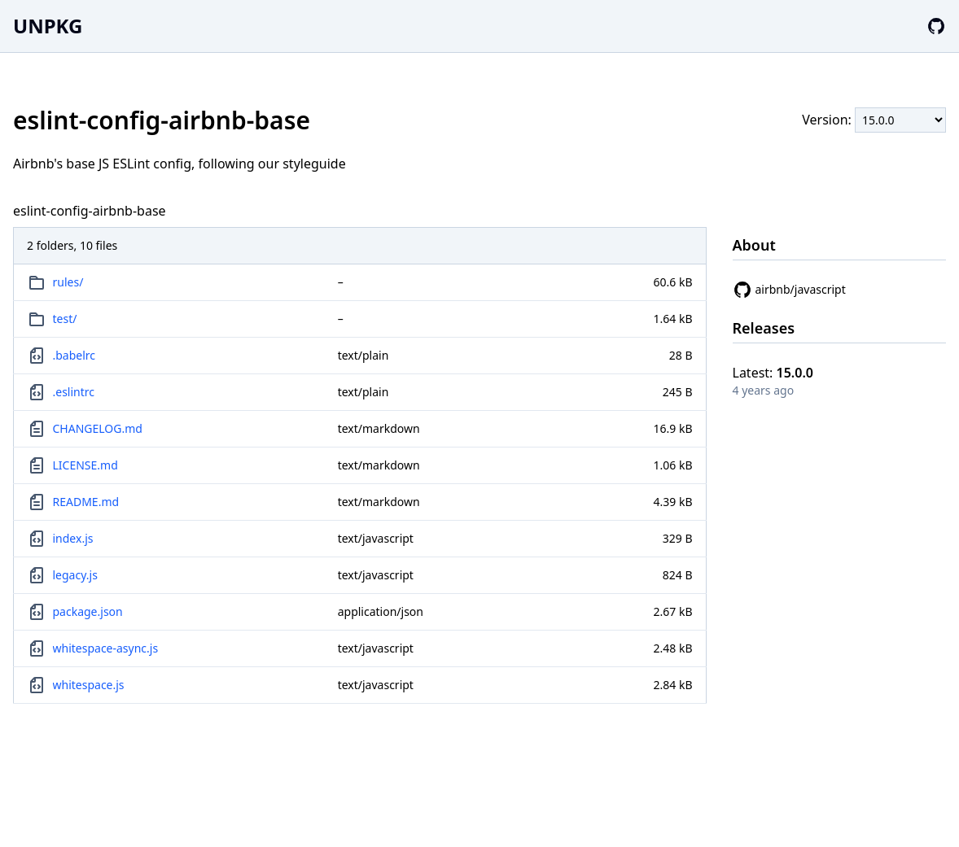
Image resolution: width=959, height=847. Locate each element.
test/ (65, 318)
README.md (86, 501)
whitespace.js (89, 684)
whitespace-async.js (106, 648)
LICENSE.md (85, 465)
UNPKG (47, 25)
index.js (73, 538)
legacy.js (75, 575)
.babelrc (74, 355)
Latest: (773, 373)
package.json (88, 611)
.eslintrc (74, 391)
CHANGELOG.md (97, 428)
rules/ (68, 282)
